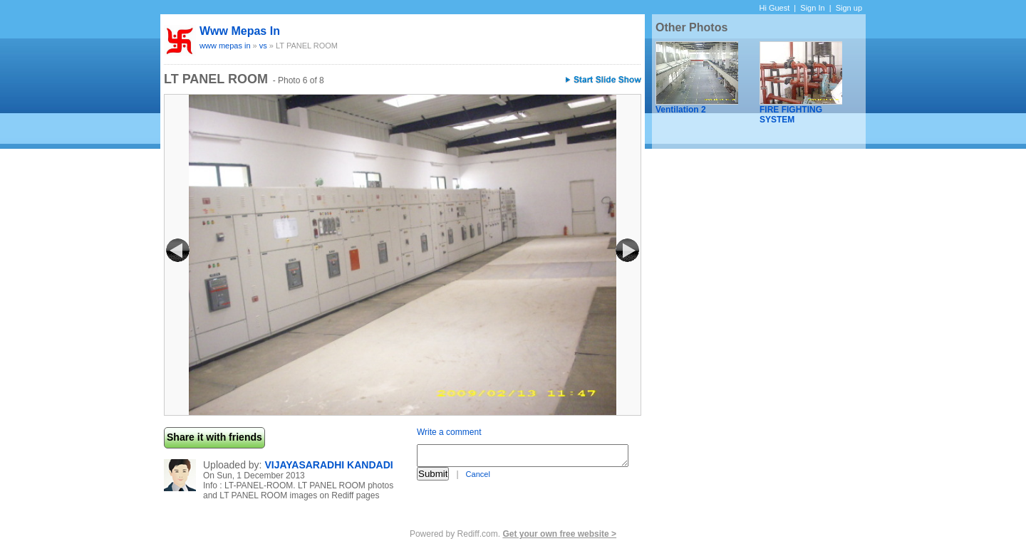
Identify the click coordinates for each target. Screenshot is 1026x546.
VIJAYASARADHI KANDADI (328, 465)
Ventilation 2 (681, 110)
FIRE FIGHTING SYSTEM (791, 115)
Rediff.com (477, 534)
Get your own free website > (559, 534)
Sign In (812, 8)
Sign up (849, 8)
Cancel (478, 474)
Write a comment (449, 432)
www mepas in (240, 31)
